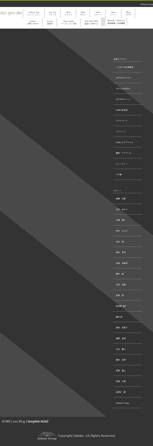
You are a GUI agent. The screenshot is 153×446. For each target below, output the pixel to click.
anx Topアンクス (52, 13)
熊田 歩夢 (120, 359)
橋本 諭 (119, 273)
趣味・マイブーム (123, 152)
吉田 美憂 (120, 284)
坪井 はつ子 (121, 230)
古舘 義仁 (120, 219)
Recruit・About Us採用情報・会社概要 (116, 22)
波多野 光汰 (121, 305)
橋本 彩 (119, 316)
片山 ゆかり (121, 209)
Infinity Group (122, 402)
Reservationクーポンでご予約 (68, 22)
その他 (119, 174)
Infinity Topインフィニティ (34, 13)
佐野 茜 (119, 295)
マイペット (120, 131)
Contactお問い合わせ (32, 22)
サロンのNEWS (123, 88)
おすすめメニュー (123, 99)
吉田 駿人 (120, 349)
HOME (6, 421)
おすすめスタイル (123, 77)
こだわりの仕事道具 (124, 67)
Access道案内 (49, 22)
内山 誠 (119, 241)
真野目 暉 (120, 392)
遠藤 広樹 (120, 198)
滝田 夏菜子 (121, 327)
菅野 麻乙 (120, 370)
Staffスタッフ (98, 13)
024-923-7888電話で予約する (91, 22)
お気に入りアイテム (124, 142)
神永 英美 (120, 252)
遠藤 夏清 (120, 338)
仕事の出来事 (121, 109)
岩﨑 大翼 (120, 381)
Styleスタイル (68, 13)
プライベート (121, 120)
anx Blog (19, 421)
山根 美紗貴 (121, 263)
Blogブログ (128, 13)
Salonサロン (83, 13)
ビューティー (121, 163)
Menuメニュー (113, 13)
